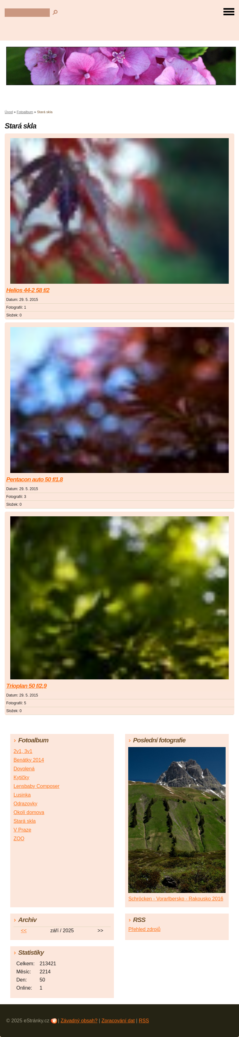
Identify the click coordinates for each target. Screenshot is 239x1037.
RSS (144, 1020)
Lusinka (21, 795)
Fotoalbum (25, 112)
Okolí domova (28, 812)
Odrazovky (25, 803)
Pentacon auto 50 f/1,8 (34, 479)
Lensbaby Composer (36, 786)
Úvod (9, 112)
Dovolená (24, 768)
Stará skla (24, 821)
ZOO (18, 838)
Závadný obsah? (79, 1020)
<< (24, 930)
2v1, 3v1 (22, 751)
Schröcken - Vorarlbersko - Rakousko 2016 (175, 898)
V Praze (22, 829)
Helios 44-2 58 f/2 (27, 290)
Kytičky (21, 777)
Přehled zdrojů (144, 929)
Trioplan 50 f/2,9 (26, 685)
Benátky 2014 (28, 760)
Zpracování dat (118, 1020)
